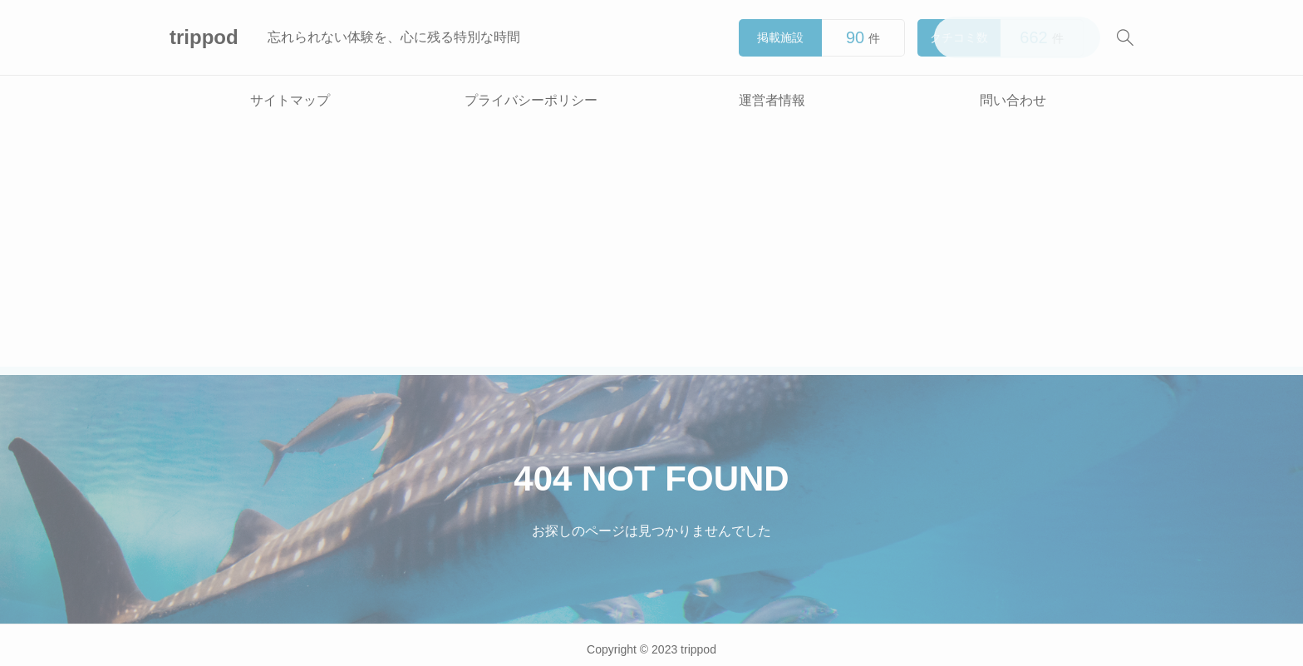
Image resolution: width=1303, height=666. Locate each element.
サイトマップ (290, 100)
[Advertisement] (651, 250)
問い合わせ (1013, 100)
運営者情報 (772, 100)
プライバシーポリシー (531, 100)
